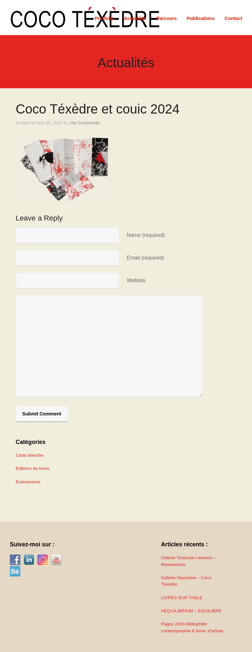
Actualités (135, 18)
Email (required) (145, 258)
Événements (28, 481)
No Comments (85, 122)
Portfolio (104, 18)
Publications (201, 18)
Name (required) (146, 235)
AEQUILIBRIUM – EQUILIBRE (191, 610)
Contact (233, 18)
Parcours (166, 18)
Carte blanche (30, 455)
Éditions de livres (33, 468)
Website (136, 280)
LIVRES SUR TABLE (181, 597)
